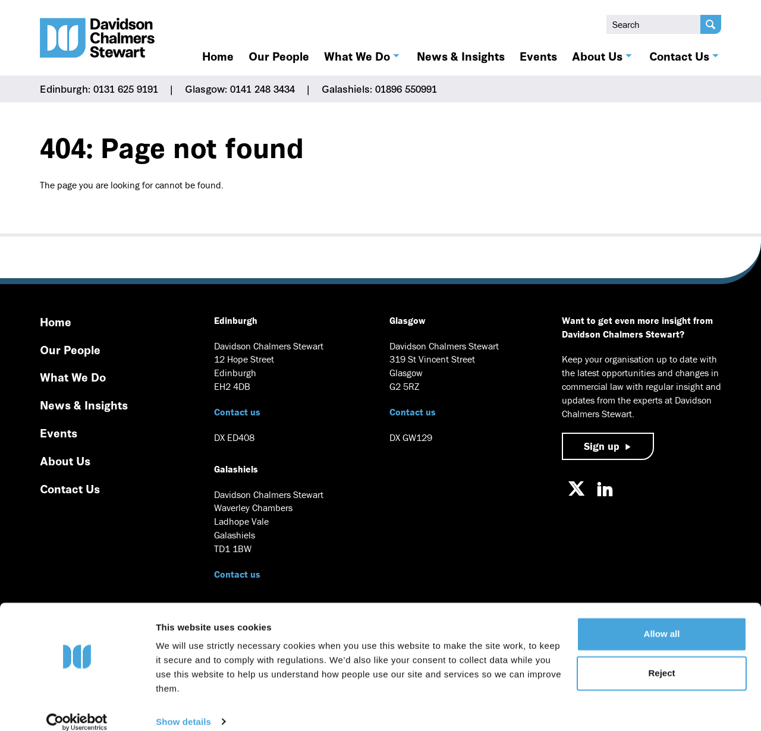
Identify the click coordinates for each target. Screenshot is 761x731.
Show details (183, 707)
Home (218, 56)
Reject (661, 659)
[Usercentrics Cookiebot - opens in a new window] (77, 708)
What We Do (357, 56)
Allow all (662, 620)
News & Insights (461, 56)
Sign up (602, 446)
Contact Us (679, 56)
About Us (597, 56)
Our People (279, 56)
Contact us (237, 412)
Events (538, 56)
